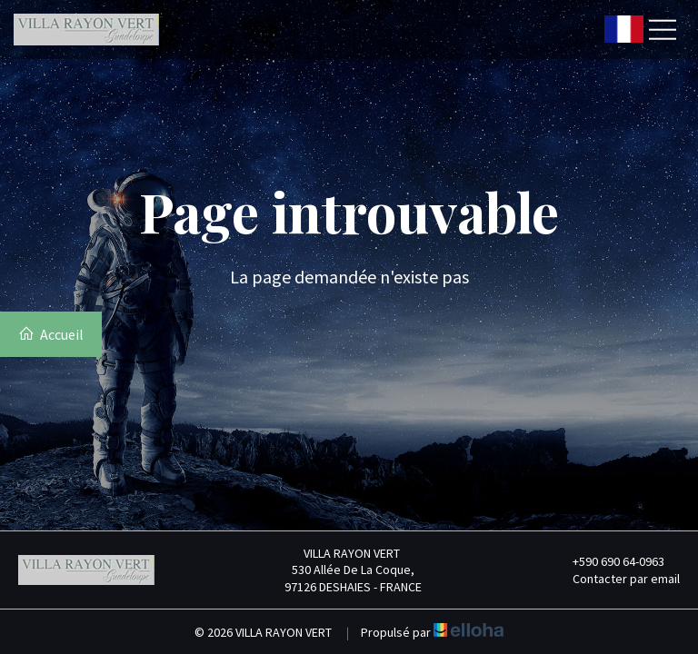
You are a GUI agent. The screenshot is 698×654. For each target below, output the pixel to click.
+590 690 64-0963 (608, 561)
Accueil (51, 334)
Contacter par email (616, 578)
